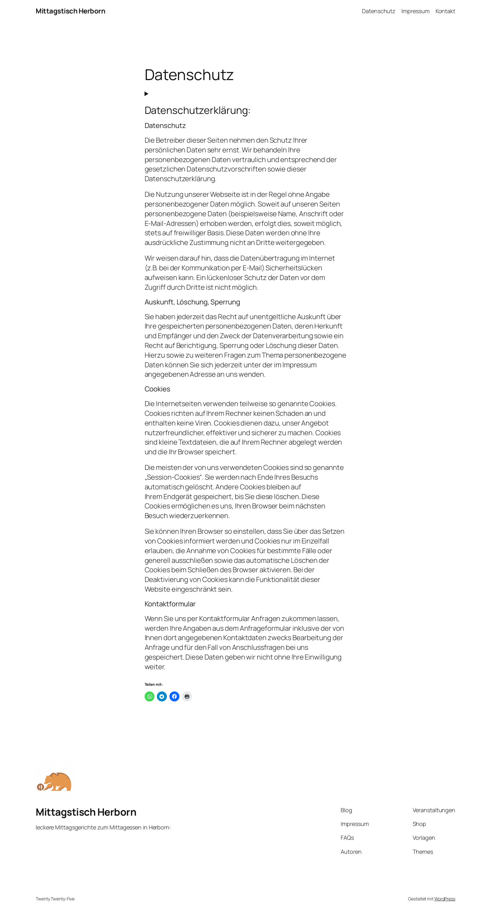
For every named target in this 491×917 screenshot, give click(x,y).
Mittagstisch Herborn (70, 11)
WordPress (444, 898)
